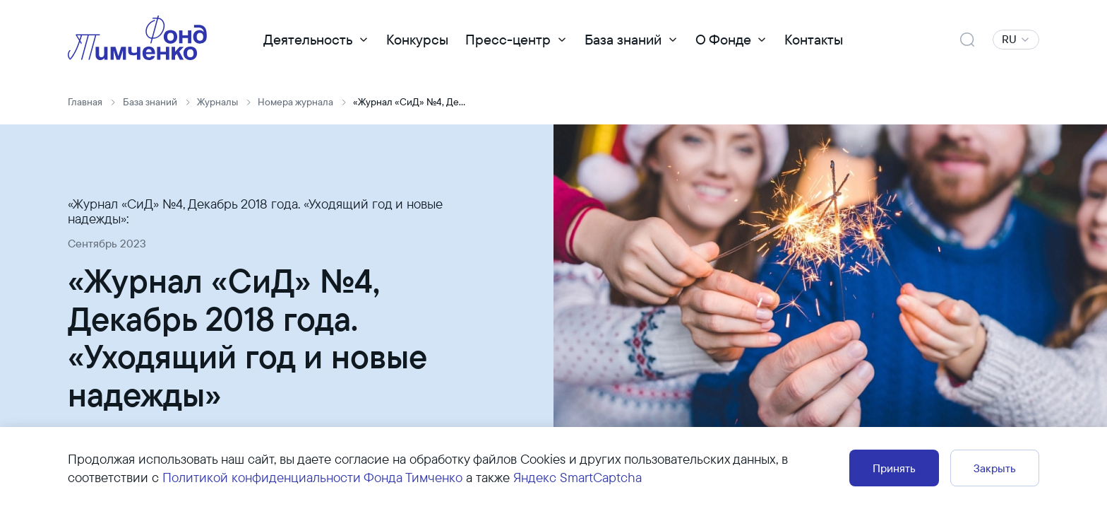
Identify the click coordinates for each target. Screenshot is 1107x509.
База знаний (623, 39)
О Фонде (723, 39)
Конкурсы (417, 39)
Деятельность (307, 39)
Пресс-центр (508, 39)
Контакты (813, 39)
